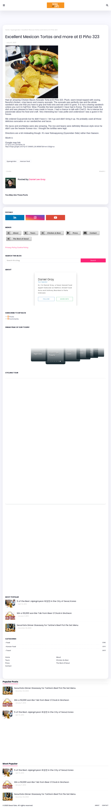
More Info (64, 299)
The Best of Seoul (21, 239)
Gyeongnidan (15, 30)
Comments (13, 319)
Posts (10, 317)
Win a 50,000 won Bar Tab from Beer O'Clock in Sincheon (44, 613)
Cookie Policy (22, 247)
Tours (32, 233)
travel (56, 650)
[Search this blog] (43, 260)
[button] (52, 361)
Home (7, 30)
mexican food (25, 161)
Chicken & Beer (54, 233)
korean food (56, 646)
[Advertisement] (13, 549)
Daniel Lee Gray (37, 179)
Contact (93, 233)
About (15, 233)
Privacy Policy (11, 247)
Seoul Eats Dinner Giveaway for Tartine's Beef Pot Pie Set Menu (47, 625)
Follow (46, 299)
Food (56, 643)
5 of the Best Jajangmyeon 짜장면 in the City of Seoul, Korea (46, 601)
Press (75, 233)
